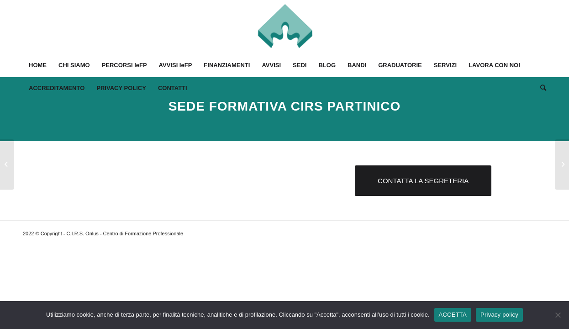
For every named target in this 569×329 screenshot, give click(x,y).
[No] (557, 314)
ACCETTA (453, 314)
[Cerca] (540, 88)
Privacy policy (499, 314)
